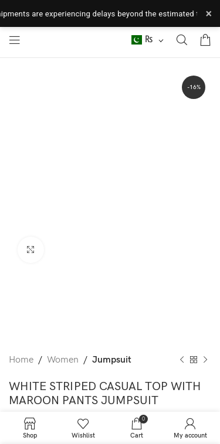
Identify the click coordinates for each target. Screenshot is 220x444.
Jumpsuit (111, 360)
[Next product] (205, 360)
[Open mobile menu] (14, 40)
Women (63, 360)
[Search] (182, 40)
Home (21, 360)
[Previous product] (182, 360)
